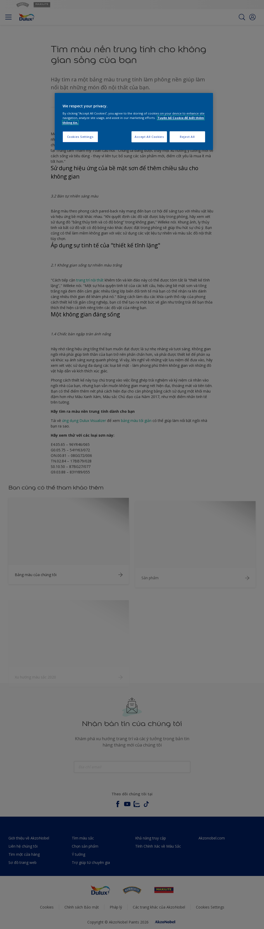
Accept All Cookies (149, 137)
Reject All (187, 137)
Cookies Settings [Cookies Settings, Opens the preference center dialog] (80, 137)
